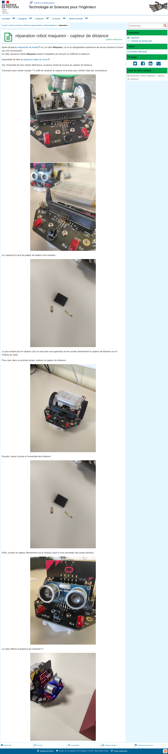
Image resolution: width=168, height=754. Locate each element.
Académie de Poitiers (46, 751)
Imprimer (135, 37)
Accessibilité (73, 745)
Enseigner (22, 19)
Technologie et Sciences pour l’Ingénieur (62, 7)
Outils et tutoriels (76, 19)
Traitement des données (144, 745)
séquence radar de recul (35, 59)
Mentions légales (108, 745)
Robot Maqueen (50, 25)
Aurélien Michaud (138, 51)
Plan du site (5, 745)
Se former (56, 19)
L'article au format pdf (141, 41)
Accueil (4, 25)
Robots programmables (33, 25)
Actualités (6, 19)
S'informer (39, 19)
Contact (38, 745)
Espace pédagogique (42, 3)
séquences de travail (28, 47)
